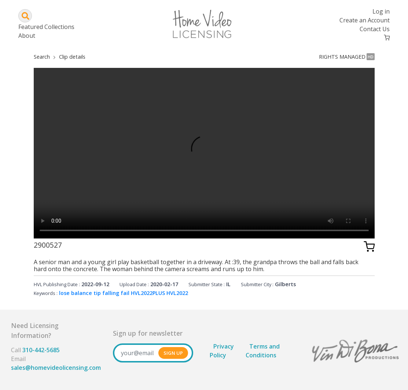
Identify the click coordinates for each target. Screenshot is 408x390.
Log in (381, 11)
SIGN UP (173, 353)
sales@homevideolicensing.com (56, 368)
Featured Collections (46, 27)
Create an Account (364, 20)
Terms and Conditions (263, 350)
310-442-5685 (41, 350)
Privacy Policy (222, 350)
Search (42, 56)
